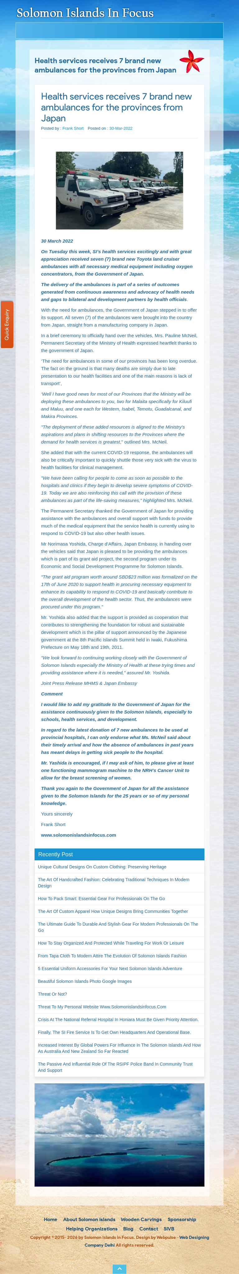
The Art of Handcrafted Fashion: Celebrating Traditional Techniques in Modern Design (114, 882)
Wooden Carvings (141, 1219)
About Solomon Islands (88, 1219)
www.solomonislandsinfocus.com (78, 835)
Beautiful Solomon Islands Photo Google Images (85, 981)
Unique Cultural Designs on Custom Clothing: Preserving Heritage (102, 866)
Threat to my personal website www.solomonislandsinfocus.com (102, 1006)
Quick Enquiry (7, 324)
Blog (128, 1229)
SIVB (168, 1229)
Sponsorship (181, 1219)
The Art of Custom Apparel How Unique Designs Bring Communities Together (113, 911)
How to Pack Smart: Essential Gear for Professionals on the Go (101, 898)
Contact (148, 1229)
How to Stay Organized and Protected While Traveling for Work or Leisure (111, 943)
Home (50, 1219)
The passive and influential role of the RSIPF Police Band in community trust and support (115, 1067)
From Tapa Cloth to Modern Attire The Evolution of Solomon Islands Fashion (112, 955)
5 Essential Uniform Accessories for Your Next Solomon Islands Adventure (110, 968)
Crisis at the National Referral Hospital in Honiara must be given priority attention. (118, 1019)
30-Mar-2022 (120, 128)
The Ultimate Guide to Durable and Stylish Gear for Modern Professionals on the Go (118, 927)
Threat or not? (52, 994)
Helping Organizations (91, 1229)
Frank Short (73, 128)
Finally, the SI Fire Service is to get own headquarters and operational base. (114, 1032)
